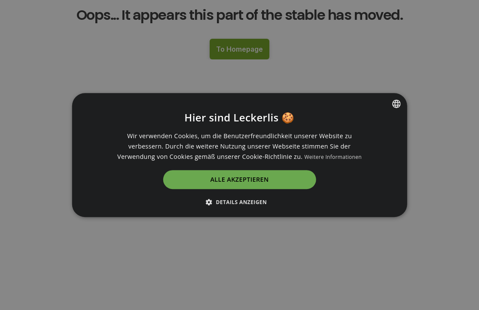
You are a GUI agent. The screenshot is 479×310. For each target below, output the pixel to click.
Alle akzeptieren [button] (239, 180)
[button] (239, 202)
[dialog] (239, 155)
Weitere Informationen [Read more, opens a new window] (333, 157)
